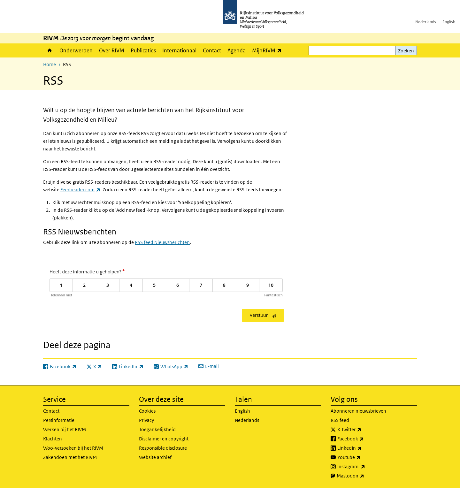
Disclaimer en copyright (163, 439)
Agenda (236, 50)
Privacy (146, 420)
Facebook (364, 439)
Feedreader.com (80, 190)
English (448, 22)
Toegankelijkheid (157, 429)
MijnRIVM (268, 50)
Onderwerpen (76, 50)
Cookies (147, 411)
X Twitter (363, 429)
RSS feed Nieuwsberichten (162, 242)
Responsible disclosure (163, 448)
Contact (212, 50)
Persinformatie (58, 420)
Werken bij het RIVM (64, 429)
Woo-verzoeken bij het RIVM (73, 448)
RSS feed (340, 420)
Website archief (155, 457)
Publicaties (143, 50)
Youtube (363, 457)
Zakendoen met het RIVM (70, 457)
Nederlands (425, 22)
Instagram (365, 466)
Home (49, 50)
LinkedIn (363, 448)
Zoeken (406, 51)
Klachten (52, 439)
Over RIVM (111, 50)
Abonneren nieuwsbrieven (358, 411)
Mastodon (364, 476)
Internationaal (179, 50)
